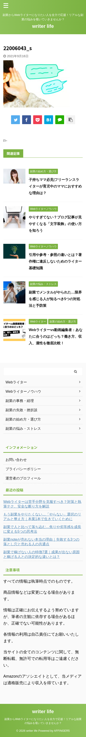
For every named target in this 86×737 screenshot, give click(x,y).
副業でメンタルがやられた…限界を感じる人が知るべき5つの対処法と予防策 (55, 298)
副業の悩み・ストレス (23, 428)
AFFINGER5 (62, 730)
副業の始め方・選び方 (23, 419)
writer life (43, 26)
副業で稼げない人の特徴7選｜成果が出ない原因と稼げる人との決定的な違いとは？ (41, 554)
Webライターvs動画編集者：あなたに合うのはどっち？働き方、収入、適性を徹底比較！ (55, 336)
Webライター (16, 382)
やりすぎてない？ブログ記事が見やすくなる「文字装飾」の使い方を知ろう (55, 223)
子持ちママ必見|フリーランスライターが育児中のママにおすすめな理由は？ (55, 186)
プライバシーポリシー (23, 469)
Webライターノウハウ (23, 391)
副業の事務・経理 (20, 401)
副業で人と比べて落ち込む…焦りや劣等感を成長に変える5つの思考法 (42, 529)
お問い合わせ (16, 460)
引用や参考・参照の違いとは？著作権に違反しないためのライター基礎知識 (55, 261)
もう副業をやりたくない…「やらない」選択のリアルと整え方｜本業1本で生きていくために (42, 516)
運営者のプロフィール (23, 478)
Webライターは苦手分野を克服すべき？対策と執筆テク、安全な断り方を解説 (42, 504)
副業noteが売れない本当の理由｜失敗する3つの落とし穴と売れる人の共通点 (41, 542)
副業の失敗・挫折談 (21, 410)
